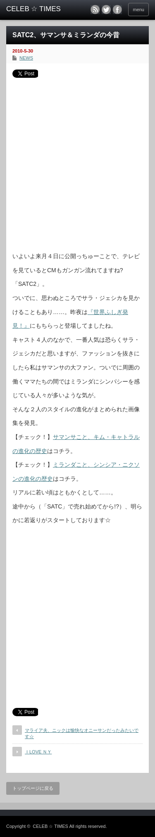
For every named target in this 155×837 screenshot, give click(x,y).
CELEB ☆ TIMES (50, 826)
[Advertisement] (77, 161)
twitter (106, 9)
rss (95, 9)
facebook (117, 9)
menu (138, 9)
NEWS (26, 57)
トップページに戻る (32, 788)
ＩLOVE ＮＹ (38, 751)
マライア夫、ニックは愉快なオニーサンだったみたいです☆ (81, 733)
